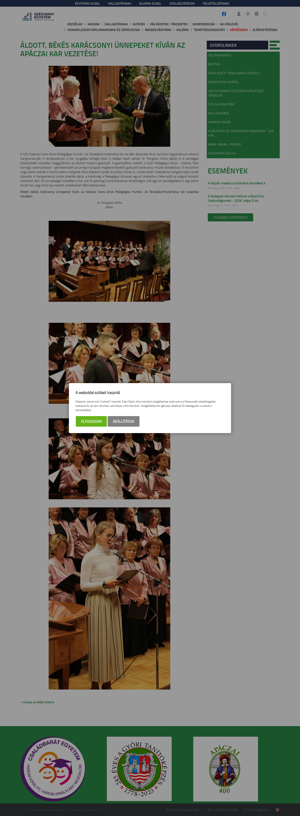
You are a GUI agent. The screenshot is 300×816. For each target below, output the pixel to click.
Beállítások (123, 421)
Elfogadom (91, 421)
